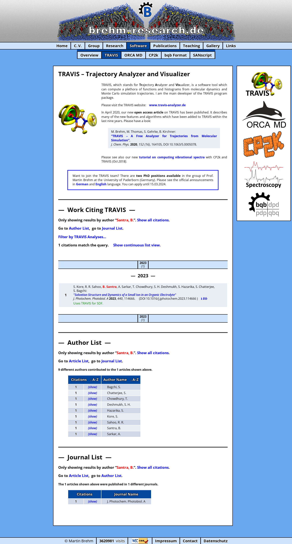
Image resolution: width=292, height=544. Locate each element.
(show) (92, 387)
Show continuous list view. (137, 245)
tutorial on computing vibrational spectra (172, 157)
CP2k (153, 55)
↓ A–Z (94, 379)
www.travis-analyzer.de (167, 105)
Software (138, 45)
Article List (78, 361)
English (101, 184)
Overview (89, 55)
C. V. (78, 45)
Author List (79, 228)
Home (62, 45)
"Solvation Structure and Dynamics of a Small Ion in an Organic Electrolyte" (124, 295)
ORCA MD (133, 55)
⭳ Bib (204, 298)
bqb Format (175, 55)
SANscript (202, 55)
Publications (165, 45)
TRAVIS (111, 55)
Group (94, 45)
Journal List (112, 228)
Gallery (213, 45)
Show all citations (153, 220)
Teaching (191, 45)
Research (114, 45)
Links (231, 45)
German (82, 184)
